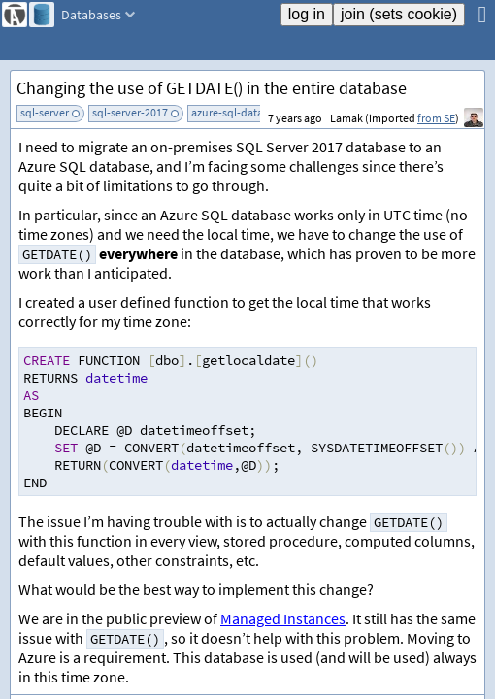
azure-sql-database (238, 112)
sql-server (44, 112)
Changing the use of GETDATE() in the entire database (211, 88)
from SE (436, 118)
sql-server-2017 (130, 112)
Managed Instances (283, 618)
